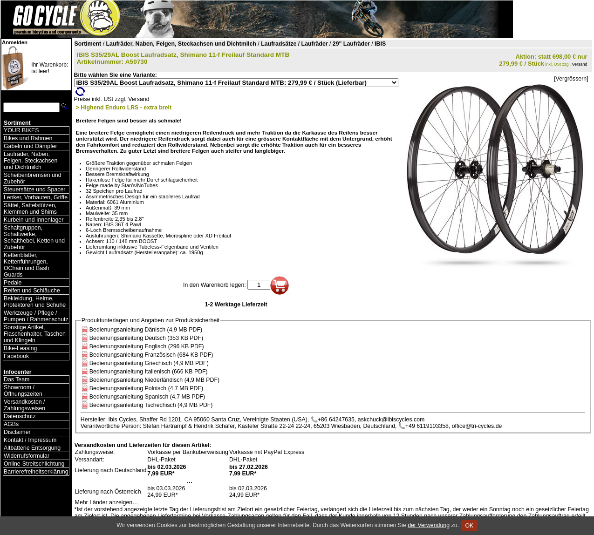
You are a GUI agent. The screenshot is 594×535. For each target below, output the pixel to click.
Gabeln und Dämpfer (30, 146)
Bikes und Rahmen (28, 138)
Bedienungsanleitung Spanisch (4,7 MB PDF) (147, 396)
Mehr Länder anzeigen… (106, 502)
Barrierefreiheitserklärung (36, 471)
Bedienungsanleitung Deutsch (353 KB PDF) (146, 338)
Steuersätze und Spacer (34, 189)
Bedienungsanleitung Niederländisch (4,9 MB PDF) (154, 380)
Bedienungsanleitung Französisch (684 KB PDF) (151, 355)
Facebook (16, 356)
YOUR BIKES (21, 130)
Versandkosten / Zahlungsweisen (24, 405)
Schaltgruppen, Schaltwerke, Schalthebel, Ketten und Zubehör (34, 237)
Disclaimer (17, 432)
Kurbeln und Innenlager (33, 220)
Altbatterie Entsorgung (32, 448)
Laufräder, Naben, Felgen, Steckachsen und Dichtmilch (30, 160)
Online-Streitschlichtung (34, 464)
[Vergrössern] (571, 78)
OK (469, 525)
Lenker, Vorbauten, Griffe (36, 197)
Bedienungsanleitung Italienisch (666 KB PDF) (148, 371)
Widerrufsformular (26, 456)
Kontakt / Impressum (30, 440)
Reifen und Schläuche (32, 290)
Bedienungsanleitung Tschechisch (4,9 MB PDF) (151, 405)
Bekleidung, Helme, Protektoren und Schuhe (35, 301)
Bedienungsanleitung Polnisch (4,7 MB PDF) (146, 388)
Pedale (12, 282)
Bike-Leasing (20, 348)
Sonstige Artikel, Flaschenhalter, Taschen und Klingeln (35, 334)
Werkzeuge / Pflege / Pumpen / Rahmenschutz (36, 316)
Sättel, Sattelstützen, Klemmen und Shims (30, 208)
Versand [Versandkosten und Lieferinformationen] (579, 64)
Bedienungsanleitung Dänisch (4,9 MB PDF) (145, 329)
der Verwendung (429, 525)
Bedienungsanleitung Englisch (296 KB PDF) (146, 346)
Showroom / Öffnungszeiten (23, 390)
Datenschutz (20, 416)
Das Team (16, 379)
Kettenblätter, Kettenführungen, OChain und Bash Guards (26, 265)
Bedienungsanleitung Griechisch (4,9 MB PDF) (149, 363)
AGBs (11, 424)
